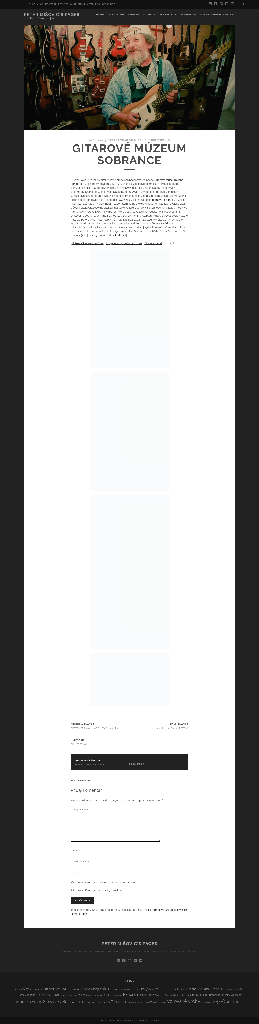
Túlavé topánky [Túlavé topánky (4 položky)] (158, 1002)
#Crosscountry (210, 14)
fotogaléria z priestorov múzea (124, 243)
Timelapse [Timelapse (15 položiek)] (119, 1002)
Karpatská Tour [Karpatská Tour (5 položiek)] (26, 994)
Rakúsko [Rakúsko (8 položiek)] (201, 994)
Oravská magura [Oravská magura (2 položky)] (110, 995)
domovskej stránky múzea (168, 199)
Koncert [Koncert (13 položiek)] (53, 995)
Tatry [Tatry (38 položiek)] (105, 1001)
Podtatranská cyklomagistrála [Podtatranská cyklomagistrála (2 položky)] (167, 995)
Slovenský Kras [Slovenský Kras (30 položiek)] (57, 1001)
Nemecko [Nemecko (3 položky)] (98, 995)
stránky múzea (97, 235)
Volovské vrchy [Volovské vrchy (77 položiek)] (183, 1001)
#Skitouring (188, 14)
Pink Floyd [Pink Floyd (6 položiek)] (148, 994)
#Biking (100, 14)
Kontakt (50, 4)
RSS (97, 4)
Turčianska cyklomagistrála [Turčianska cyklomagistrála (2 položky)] (139, 1002)
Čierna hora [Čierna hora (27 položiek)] (232, 1001)
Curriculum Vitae (82, 4)
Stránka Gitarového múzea (88, 243)
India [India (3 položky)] (177, 989)
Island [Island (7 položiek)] (193, 989)
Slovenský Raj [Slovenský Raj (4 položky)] (78, 1002)
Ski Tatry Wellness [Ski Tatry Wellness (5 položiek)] (231, 994)
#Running (149, 14)
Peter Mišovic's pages (52, 14)
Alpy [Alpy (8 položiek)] (26, 989)
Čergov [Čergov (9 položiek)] (217, 1002)
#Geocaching (118, 14)
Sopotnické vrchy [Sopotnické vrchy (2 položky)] (93, 1002)
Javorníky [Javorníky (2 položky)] (229, 989)
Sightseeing (160, 140)
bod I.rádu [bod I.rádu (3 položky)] (34, 989)
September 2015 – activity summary (94, 728)
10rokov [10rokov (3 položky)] (18, 989)
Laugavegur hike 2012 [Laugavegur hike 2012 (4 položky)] (71, 995)
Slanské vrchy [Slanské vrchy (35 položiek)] (29, 1001)
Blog (32, 4)
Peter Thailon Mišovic (128, 140)
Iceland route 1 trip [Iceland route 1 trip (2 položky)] (166, 989)
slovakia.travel (117, 235)
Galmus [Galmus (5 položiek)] (114, 989)
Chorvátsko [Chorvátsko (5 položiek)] (74, 989)
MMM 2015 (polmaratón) (172, 728)
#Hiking (135, 14)
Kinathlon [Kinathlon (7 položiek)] (41, 994)
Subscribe (108, 4)
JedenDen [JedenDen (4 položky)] (238, 989)
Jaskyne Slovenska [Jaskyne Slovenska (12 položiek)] (210, 989)
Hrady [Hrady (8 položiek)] (144, 989)
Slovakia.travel (153, 243)
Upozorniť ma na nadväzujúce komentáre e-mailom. (106, 882)
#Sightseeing (168, 14)
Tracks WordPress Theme (116, 1020)
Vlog (40, 4)
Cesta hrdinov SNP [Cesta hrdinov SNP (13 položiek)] (53, 989)
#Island (230, 14)
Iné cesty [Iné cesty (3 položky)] (184, 989)
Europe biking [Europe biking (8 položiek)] (90, 989)
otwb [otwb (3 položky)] (119, 995)
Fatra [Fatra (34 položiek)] (104, 988)
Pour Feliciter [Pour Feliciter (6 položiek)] (187, 994)
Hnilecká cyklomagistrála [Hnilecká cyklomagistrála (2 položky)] (129, 989)
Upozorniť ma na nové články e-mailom (99, 890)
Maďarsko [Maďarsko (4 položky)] (88, 995)
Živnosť (63, 4)
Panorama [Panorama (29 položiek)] (132, 994)
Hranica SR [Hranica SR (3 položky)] (153, 989)
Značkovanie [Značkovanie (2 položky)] (206, 1002)
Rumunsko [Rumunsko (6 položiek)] (214, 994)
